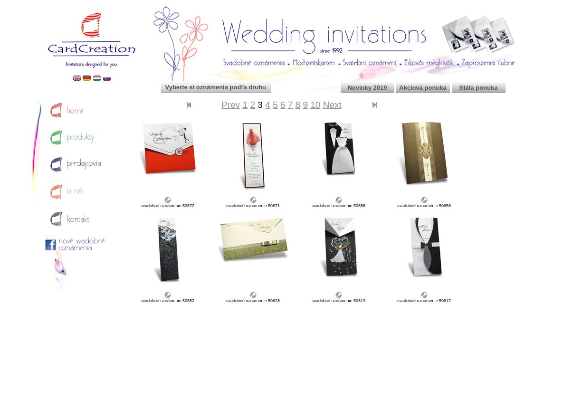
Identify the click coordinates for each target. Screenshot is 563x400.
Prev (230, 105)
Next (332, 105)
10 (315, 105)
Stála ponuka (478, 87)
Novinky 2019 (367, 87)
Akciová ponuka (423, 87)
